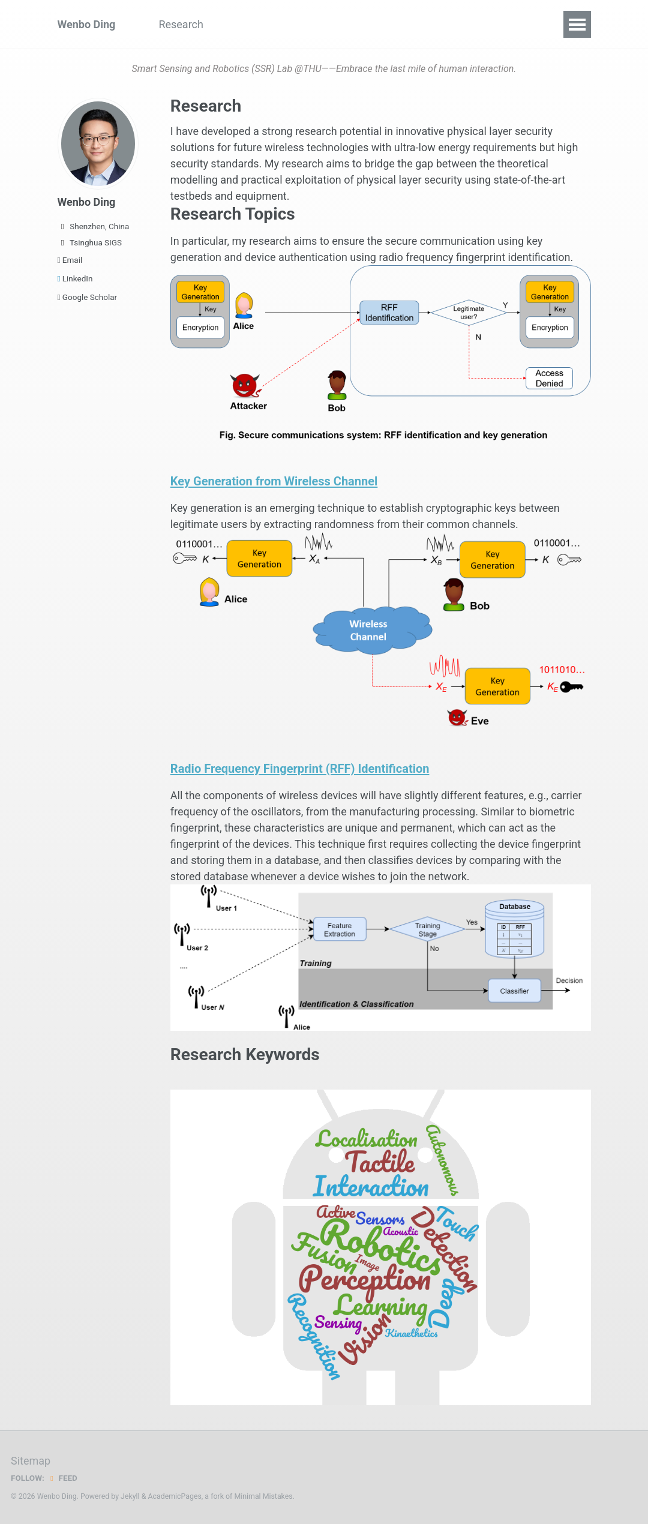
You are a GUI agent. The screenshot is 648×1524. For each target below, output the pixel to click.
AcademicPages (174, 1496)
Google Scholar (88, 297)
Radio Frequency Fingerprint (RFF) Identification (316, 768)
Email (70, 260)
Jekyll (130, 1496)
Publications (254, 24)
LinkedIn (75, 278)
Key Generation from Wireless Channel (287, 480)
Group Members (344, 24)
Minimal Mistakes (263, 1496)
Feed (63, 1478)
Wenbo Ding (87, 24)
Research (180, 24)
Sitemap (30, 1460)
